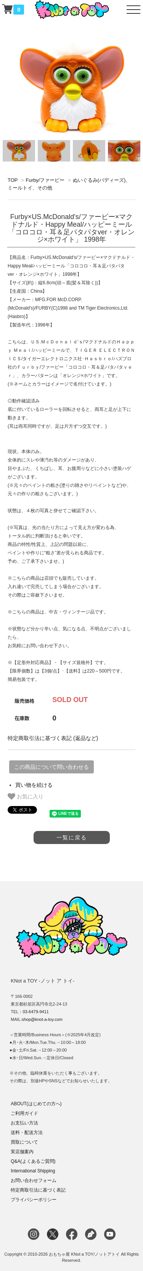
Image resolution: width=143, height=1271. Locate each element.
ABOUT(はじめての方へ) (36, 1103)
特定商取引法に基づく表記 (38, 1190)
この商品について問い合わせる (51, 767)
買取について (24, 1142)
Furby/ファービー (45, 180)
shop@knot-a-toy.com (42, 1019)
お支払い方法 (24, 1123)
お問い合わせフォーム (33, 1180)
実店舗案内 (22, 1151)
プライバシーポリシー (33, 1199)
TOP (13, 180)
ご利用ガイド (24, 1113)
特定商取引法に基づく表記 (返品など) (53, 738)
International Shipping (33, 1171)
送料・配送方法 (27, 1132)
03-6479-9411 (35, 1011)
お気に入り (25, 796)
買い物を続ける (34, 785)
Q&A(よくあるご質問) (33, 1161)
